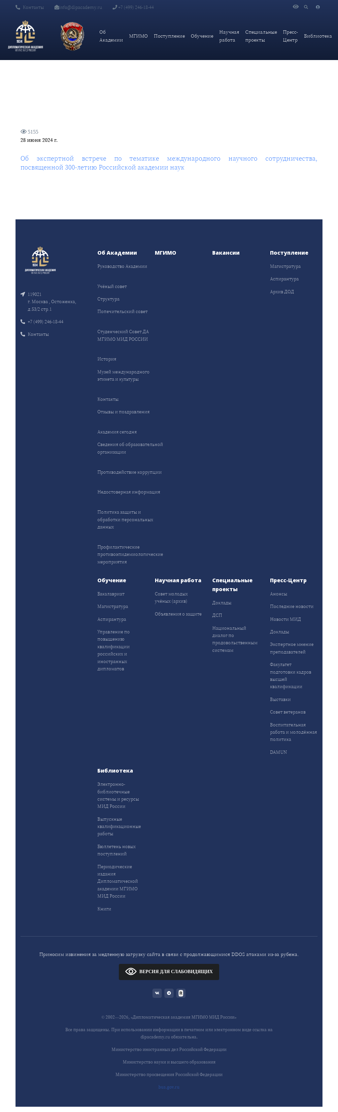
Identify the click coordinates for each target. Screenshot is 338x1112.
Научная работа (229, 35)
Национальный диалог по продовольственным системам (234, 639)
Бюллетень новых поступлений (116, 850)
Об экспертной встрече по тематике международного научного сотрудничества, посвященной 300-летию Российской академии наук (169, 163)
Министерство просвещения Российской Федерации (169, 1074)
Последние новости (292, 606)
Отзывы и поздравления (123, 411)
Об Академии (111, 35)
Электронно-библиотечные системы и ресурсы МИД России (118, 795)
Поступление (169, 35)
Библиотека (318, 35)
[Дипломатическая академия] (25, 36)
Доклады (221, 602)
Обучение (202, 35)
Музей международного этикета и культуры (123, 375)
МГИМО (138, 35)
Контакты (30, 7)
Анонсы (278, 593)
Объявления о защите (178, 614)
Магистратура (285, 266)
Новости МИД (285, 619)
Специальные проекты (261, 35)
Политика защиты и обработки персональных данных (125, 519)
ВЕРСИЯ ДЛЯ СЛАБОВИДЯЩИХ (169, 971)
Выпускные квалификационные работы (119, 826)
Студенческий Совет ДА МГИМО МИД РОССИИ (123, 335)
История (106, 359)
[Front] (40, 259)
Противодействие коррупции (129, 472)
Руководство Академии (122, 266)
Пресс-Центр (290, 35)
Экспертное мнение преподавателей (292, 648)
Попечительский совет (122, 311)
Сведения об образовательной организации (130, 448)
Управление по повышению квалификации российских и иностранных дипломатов (113, 650)
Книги (104, 908)
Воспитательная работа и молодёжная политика (293, 732)
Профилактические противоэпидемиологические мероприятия (130, 554)
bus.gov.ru (169, 1087)
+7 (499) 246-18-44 (133, 7)
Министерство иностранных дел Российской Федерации (169, 1049)
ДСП (217, 615)
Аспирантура (284, 278)
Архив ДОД (282, 291)
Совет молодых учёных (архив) (171, 597)
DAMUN (278, 752)
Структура (108, 299)
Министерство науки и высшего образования (169, 1062)
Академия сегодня (117, 432)
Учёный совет (112, 286)
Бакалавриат (110, 593)
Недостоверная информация (128, 492)
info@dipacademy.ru (78, 7)
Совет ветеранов (288, 712)
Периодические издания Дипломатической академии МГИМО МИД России (117, 881)
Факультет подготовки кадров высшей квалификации (290, 675)
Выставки (280, 699)
